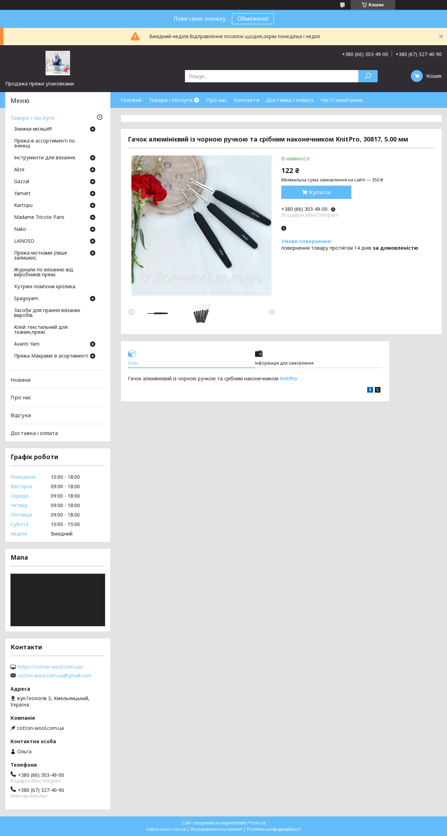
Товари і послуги (170, 99)
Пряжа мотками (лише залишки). (40, 255)
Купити (320, 192)
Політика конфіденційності (274, 829)
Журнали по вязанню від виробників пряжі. (43, 272)
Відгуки (21, 415)
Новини (20, 379)
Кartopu (23, 205)
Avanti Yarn (27, 344)
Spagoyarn (26, 299)
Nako (20, 229)
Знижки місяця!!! (33, 129)
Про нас (216, 99)
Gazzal (21, 182)
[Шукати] (368, 76)
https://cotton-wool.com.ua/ (50, 667)
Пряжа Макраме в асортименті (51, 356)
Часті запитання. (342, 99)
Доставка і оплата (290, 99)
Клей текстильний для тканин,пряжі (41, 330)
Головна (131, 99)
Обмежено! (253, 18)
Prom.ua (257, 823)
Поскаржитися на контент (216, 829)
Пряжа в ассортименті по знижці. (44, 143)
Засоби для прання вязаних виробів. (47, 313)
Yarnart (22, 193)
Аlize (19, 170)
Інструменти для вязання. (45, 158)
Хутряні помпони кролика (44, 287)
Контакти (246, 99)
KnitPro (288, 378)
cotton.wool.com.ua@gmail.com (54, 675)
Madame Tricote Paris (39, 217)
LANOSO (24, 241)
